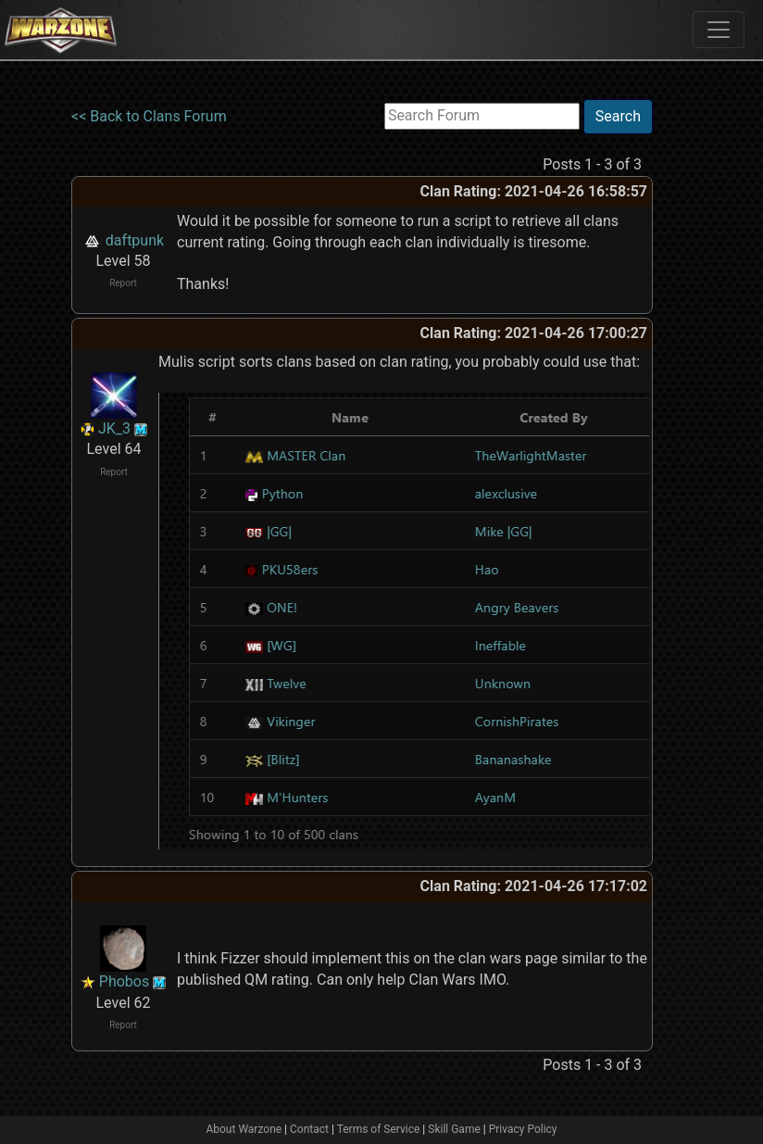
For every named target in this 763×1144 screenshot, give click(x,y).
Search (618, 116)
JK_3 (114, 428)
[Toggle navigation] (718, 29)
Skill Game (454, 1129)
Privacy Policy (523, 1129)
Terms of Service (378, 1129)
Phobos (124, 981)
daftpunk (135, 240)
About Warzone (243, 1129)
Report (123, 283)
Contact (309, 1129)
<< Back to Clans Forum (149, 116)
